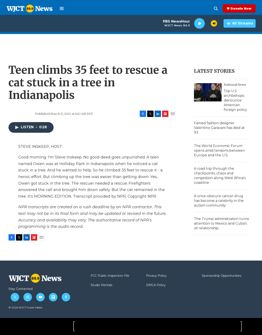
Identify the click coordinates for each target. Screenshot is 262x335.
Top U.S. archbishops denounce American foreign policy (235, 100)
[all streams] (240, 23)
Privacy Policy (156, 276)
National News (235, 85)
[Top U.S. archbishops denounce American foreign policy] (208, 92)
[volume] (214, 23)
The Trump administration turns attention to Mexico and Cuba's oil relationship (221, 223)
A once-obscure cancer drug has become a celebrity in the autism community (219, 200)
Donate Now (241, 8)
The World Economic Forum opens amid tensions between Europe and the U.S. (219, 150)
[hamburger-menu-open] (62, 8)
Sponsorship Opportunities (221, 276)
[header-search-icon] (216, 8)
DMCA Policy (156, 285)
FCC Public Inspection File (110, 276)
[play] (199, 23)
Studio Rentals (101, 285)
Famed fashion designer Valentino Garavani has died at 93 (219, 127)
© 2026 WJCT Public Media (25, 307)
